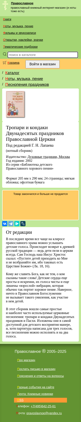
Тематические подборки (20, 46)
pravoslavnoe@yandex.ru (44, 413)
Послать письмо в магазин (36, 369)
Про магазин (26, 360)
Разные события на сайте (35, 387)
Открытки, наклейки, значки (23, 40)
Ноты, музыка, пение (18, 26)
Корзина (13, 62)
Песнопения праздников (27, 84)
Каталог (12, 73)
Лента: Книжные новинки (35, 394)
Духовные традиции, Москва (48, 157)
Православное (22, 3)
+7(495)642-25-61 (43, 406)
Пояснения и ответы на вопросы (40, 376)
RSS (20, 400)
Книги (7, 19)
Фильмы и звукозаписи (19, 33)
